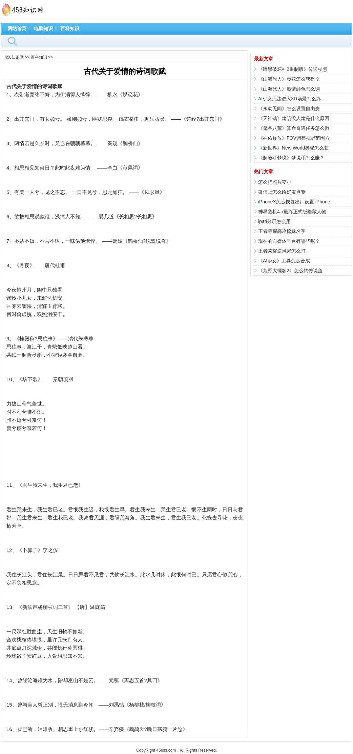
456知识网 (14, 57)
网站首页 (16, 28)
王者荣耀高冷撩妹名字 (282, 231)
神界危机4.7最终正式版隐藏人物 (292, 211)
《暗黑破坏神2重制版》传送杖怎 (292, 69)
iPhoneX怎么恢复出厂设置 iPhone (294, 201)
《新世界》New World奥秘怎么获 (293, 148)
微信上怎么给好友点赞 (282, 192)
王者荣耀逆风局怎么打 (282, 251)
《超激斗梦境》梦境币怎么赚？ (291, 157)
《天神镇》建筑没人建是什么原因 (293, 118)
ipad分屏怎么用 (274, 221)
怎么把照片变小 (274, 182)
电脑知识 (43, 28)
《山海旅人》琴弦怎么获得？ (289, 79)
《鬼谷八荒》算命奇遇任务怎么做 (293, 128)
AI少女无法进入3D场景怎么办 (289, 98)
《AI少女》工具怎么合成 (284, 260)
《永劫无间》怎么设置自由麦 (289, 108)
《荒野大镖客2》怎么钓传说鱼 (290, 270)
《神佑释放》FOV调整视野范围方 (294, 138)
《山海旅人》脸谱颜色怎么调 (289, 89)
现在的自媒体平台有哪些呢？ (289, 241)
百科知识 (69, 28)
